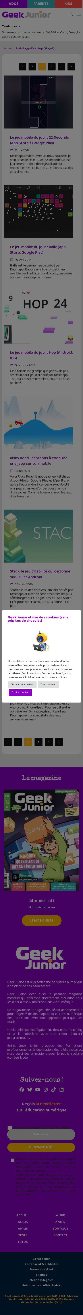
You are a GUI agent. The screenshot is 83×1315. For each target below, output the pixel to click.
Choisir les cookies (22, 684)
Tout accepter (20, 692)
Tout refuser (48, 684)
